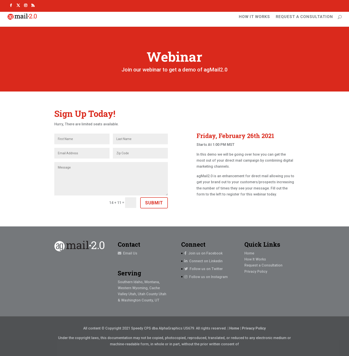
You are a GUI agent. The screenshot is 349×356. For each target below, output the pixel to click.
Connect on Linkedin (203, 261)
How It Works (254, 17)
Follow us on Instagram (206, 277)
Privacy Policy (255, 271)
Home (249, 253)
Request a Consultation (263, 265)
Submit (154, 202)
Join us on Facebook (203, 253)
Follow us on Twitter (203, 269)
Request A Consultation (304, 17)
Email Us (129, 253)
